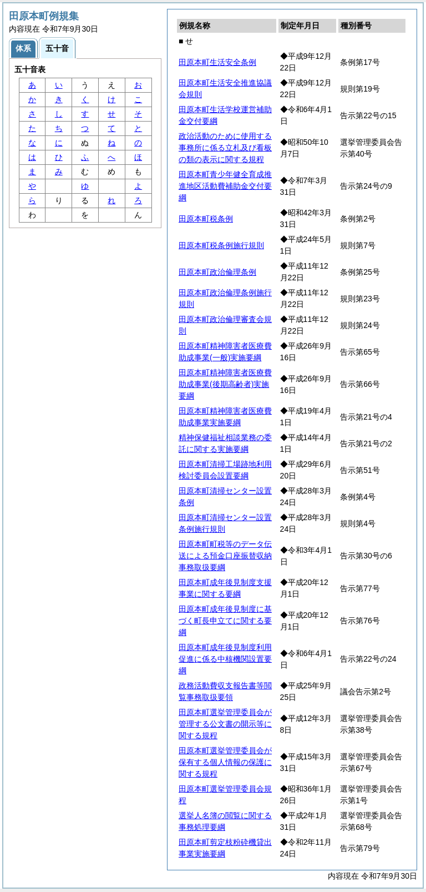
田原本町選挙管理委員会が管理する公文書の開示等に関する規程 (225, 724)
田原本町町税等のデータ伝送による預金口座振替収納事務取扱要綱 (225, 556)
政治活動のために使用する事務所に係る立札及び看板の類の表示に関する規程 (225, 148)
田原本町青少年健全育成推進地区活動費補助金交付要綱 (225, 186)
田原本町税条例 (206, 218)
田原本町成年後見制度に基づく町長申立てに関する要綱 (225, 620)
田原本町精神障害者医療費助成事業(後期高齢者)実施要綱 (225, 384)
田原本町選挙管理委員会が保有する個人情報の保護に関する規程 (225, 762)
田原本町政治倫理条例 (217, 272)
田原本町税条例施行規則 (221, 245)
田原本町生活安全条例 (217, 62)
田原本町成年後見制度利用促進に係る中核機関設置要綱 (225, 659)
